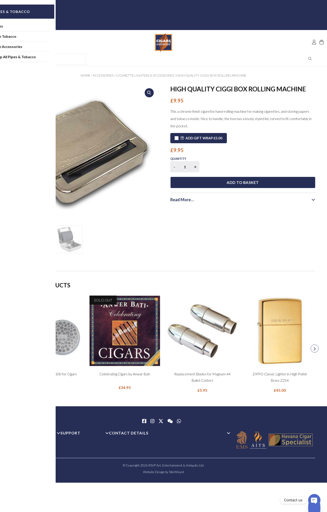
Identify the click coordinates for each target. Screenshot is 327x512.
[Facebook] (144, 423)
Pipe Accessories (38, 49)
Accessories (103, 77)
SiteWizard (176, 473)
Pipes (28, 28)
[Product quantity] (184, 168)
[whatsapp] (179, 423)
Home (85, 77)
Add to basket (260, 169)
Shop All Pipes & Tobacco (45, 59)
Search (310, 60)
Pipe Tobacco (35, 38)
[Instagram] (152, 423)
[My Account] (314, 32)
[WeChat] (170, 423)
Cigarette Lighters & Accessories (145, 77)
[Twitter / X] (161, 423)
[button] (149, 94)
